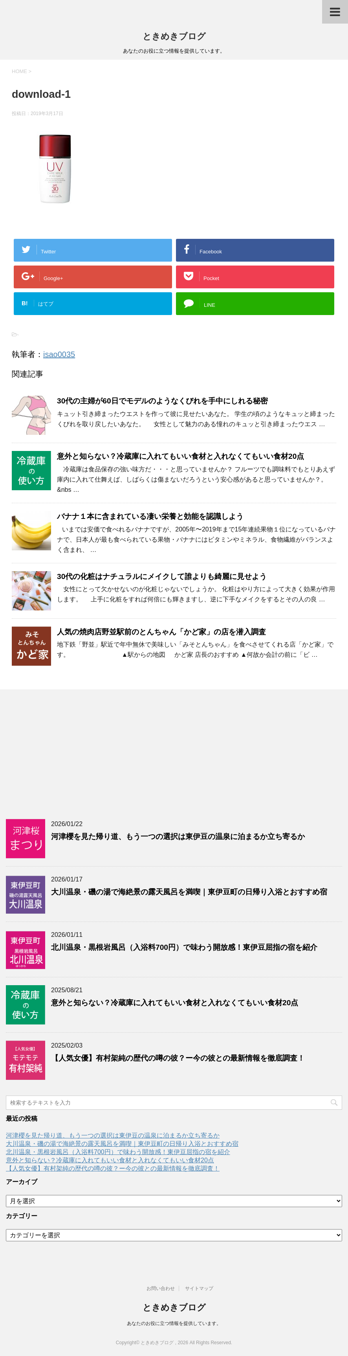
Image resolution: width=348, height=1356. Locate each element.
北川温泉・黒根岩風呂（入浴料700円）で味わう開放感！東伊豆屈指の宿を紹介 (184, 947)
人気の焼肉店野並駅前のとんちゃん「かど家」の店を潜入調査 (161, 632)
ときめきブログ (174, 36)
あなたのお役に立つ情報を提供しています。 (174, 1323)
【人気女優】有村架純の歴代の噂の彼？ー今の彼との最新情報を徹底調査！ (178, 1058)
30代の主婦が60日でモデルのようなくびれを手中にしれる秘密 (162, 401)
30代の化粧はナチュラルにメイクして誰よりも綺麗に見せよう (162, 576)
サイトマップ (199, 1288)
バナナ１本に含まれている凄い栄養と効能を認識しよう (150, 516)
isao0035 (59, 354)
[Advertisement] (174, 752)
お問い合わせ (161, 1288)
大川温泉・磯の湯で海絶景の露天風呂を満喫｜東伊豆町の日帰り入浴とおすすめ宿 (189, 892)
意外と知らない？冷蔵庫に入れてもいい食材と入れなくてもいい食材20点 (180, 456)
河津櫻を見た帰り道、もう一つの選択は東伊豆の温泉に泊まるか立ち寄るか (178, 836)
